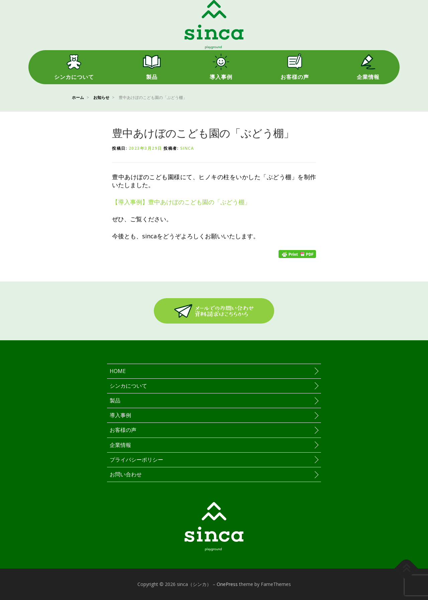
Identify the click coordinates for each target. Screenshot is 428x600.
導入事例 (221, 77)
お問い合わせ (126, 474)
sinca (187, 148)
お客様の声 (295, 77)
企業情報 (368, 77)
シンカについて (74, 77)
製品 (151, 77)
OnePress (227, 584)
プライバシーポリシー (136, 459)
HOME (118, 371)
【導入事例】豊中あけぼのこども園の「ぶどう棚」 (181, 202)
